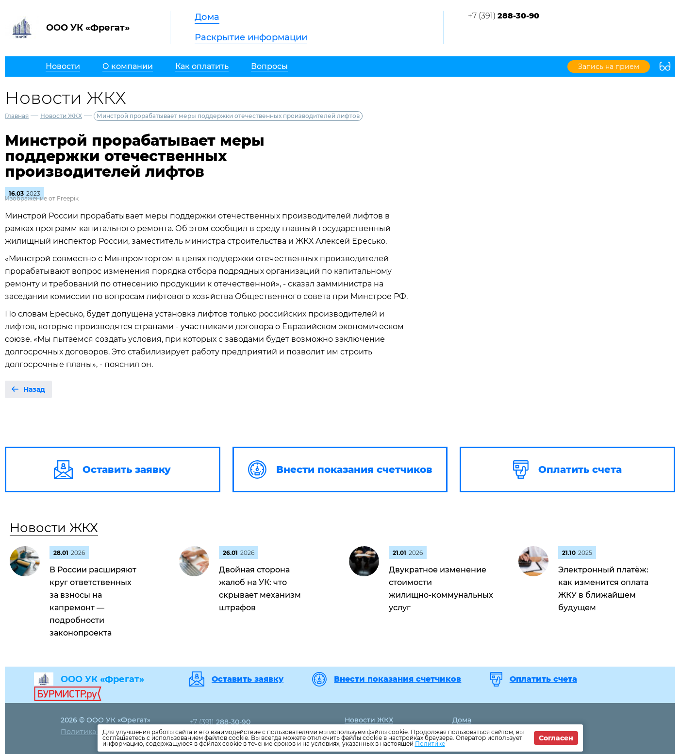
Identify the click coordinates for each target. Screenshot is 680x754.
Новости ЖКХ (61, 115)
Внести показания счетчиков (397, 679)
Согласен (556, 738)
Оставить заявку (247, 679)
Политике (430, 743)
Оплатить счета (543, 679)
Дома (207, 17)
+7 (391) (503, 15)
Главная (17, 115)
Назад (34, 389)
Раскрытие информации (251, 37)
